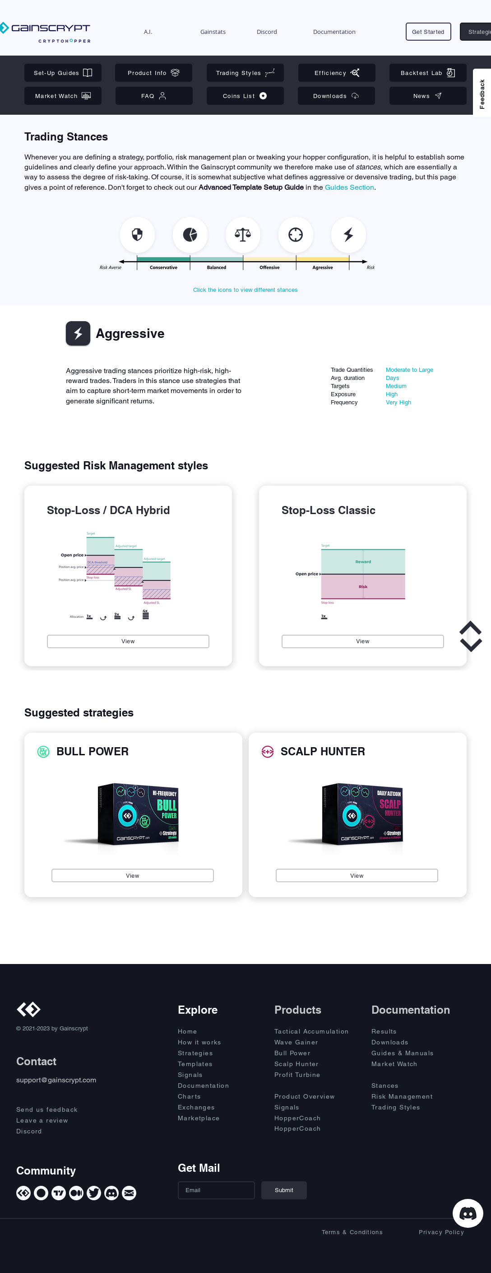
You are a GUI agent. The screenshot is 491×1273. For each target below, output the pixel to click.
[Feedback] (482, 93)
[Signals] (210, 1074)
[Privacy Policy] (425, 1232)
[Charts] (210, 1096)
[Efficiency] (336, 73)
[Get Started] (428, 32)
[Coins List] (245, 96)
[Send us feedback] (54, 1109)
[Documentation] (210, 1085)
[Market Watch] (63, 96)
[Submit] (284, 1190)
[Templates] (210, 1063)
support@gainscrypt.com (56, 1080)
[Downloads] (336, 96)
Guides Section (349, 187)
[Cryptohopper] (41, 1193)
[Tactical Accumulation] (317, 1031)
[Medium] (76, 1193)
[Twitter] (94, 1193)
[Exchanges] (210, 1107)
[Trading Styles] (245, 73)
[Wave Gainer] (315, 1042)
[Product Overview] (315, 1096)
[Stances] (403, 1085)
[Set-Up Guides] (63, 73)
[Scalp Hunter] (315, 1063)
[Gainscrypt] (23, 1193)
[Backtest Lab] (428, 73)
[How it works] (210, 1042)
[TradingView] (58, 1193)
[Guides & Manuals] (412, 1053)
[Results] (403, 1031)
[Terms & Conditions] (344, 1232)
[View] (128, 641)
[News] (428, 96)
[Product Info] (153, 73)
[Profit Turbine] (315, 1074)
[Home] (210, 1031)
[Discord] (54, 1131)
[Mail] (129, 1193)
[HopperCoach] (315, 1118)
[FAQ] (154, 96)
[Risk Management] (412, 1096)
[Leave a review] (54, 1120)
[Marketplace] (210, 1118)
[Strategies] (210, 1053)
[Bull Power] (315, 1053)
